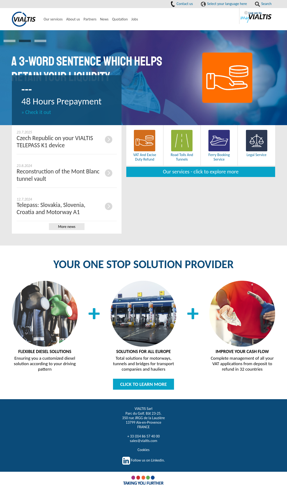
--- (26, 89)
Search (263, 3)
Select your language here (224, 3)
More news (66, 226)
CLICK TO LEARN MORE (143, 384)
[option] (143, 77)
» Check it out (36, 112)
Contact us (182, 3)
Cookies (143, 449)
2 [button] (25, 41)
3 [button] (40, 41)
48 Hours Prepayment (61, 101)
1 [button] (9, 41)
